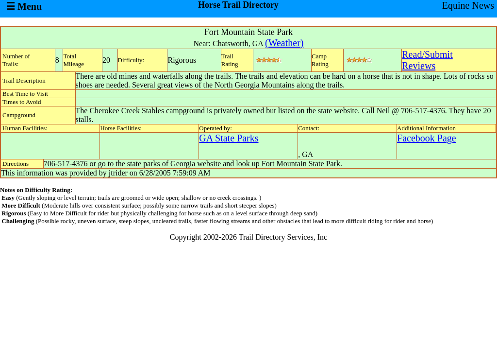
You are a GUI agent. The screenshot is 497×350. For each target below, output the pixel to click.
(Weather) (284, 42)
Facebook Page (426, 138)
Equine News (468, 5)
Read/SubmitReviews (427, 60)
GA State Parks (228, 138)
